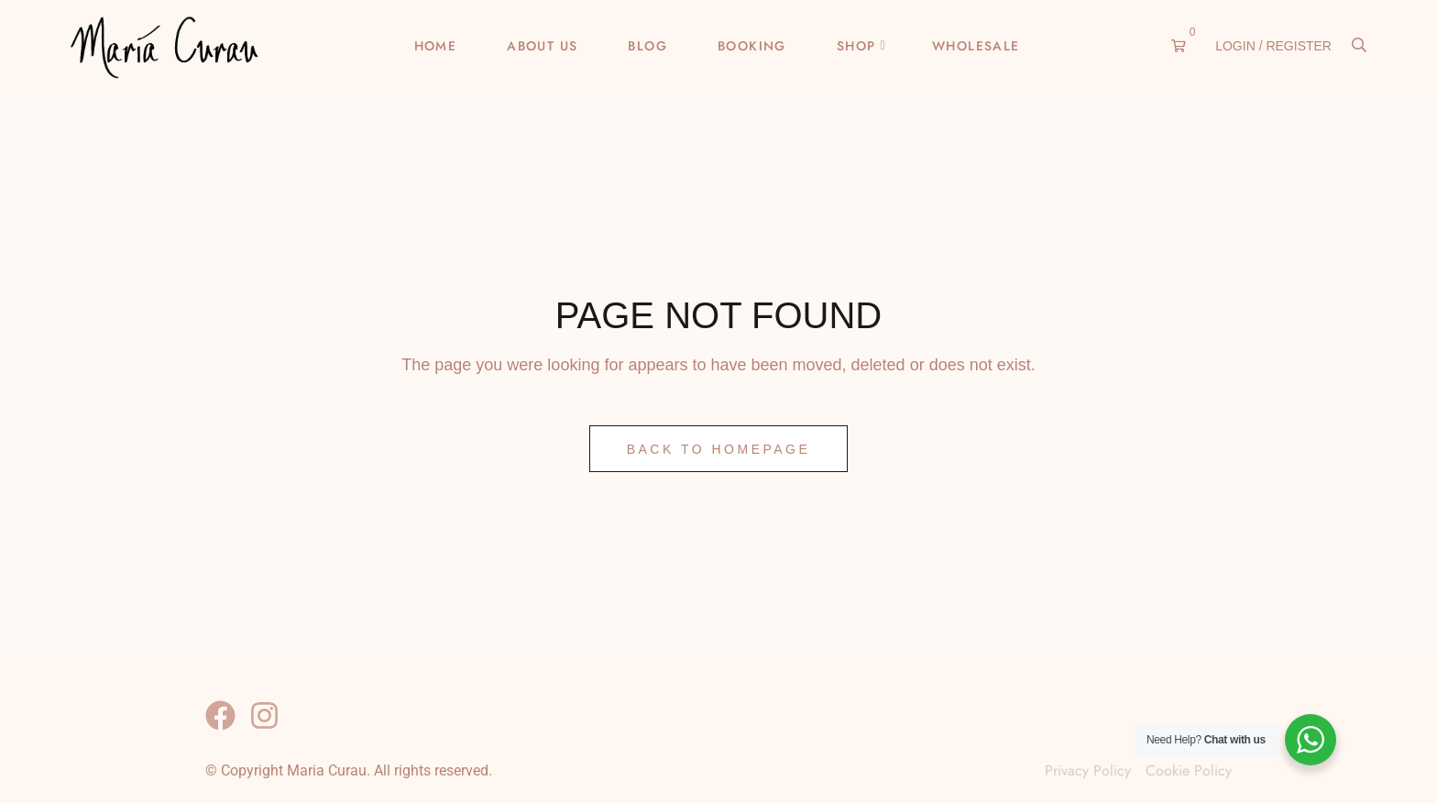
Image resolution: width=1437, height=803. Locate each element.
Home (435, 46)
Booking (752, 46)
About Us (542, 46)
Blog (647, 46)
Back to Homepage (719, 449)
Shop (856, 46)
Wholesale (976, 46)
